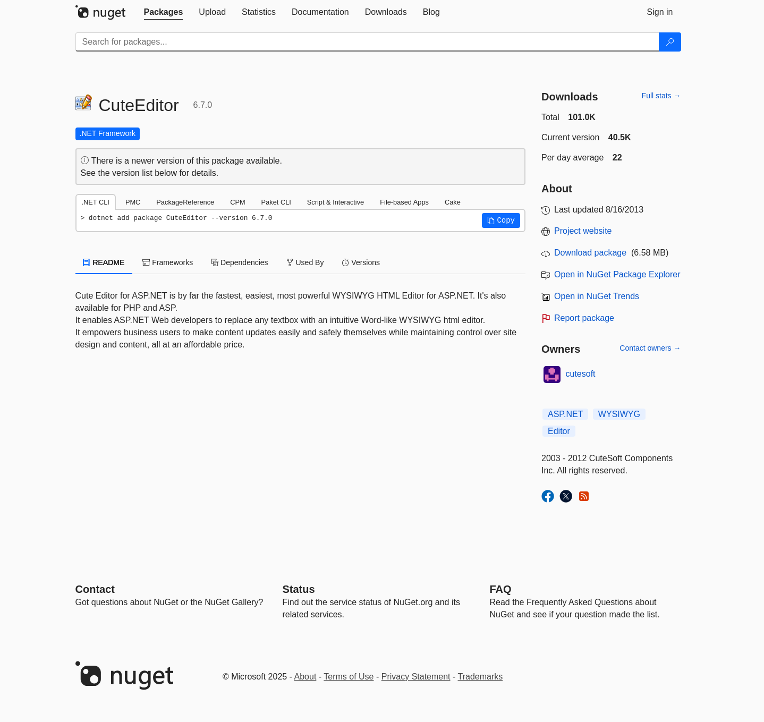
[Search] (670, 42)
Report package (584, 317)
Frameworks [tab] (167, 262)
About (305, 676)
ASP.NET (565, 414)
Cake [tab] (453, 202)
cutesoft (581, 373)
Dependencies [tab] (239, 262)
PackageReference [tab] (185, 202)
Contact (95, 589)
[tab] (163, 12)
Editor (559, 431)
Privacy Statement (416, 676)
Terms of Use (348, 676)
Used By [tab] (305, 262)
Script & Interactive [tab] (335, 202)
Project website (583, 230)
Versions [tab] (361, 262)
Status (299, 589)
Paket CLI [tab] (276, 202)
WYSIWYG (619, 414)
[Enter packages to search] (367, 42)
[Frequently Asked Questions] (501, 589)
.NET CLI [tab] (95, 202)
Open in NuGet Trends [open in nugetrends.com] (596, 296)
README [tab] (104, 262)
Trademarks (480, 676)
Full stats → (661, 95)
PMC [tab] (132, 202)
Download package (590, 252)
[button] (501, 220)
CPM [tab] (237, 202)
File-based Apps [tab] (404, 202)
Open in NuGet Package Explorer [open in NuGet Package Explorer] (617, 274)
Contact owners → (650, 348)
